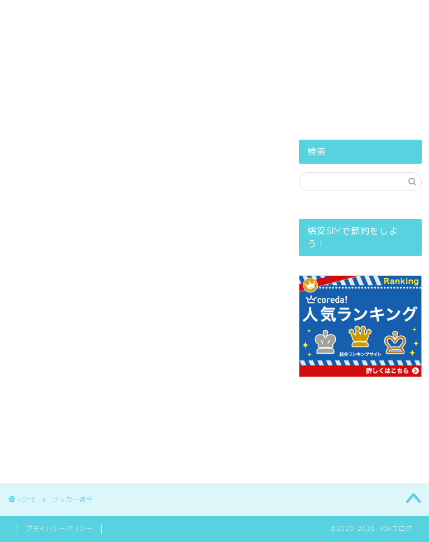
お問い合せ (329, 52)
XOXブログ (214, 19)
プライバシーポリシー (238, 52)
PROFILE (150, 52)
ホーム (92, 52)
